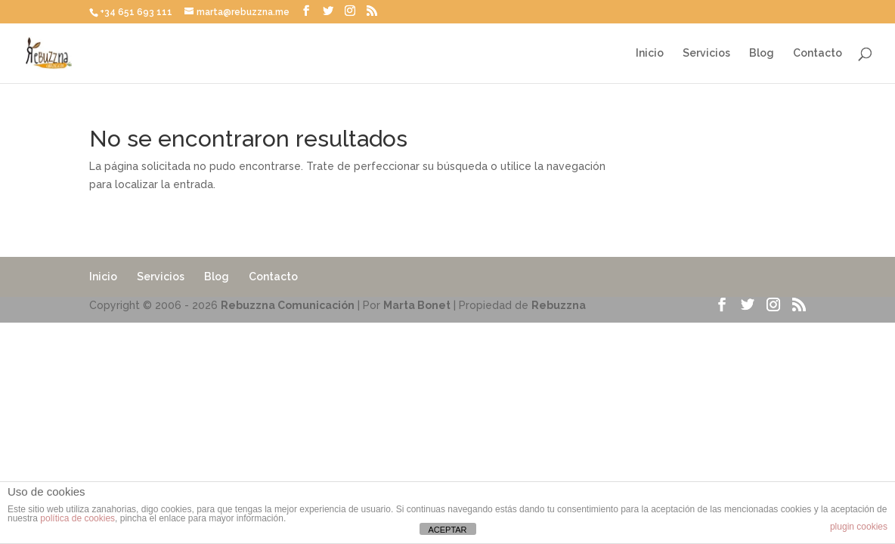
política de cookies (77, 518)
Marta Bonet (417, 305)
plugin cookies (858, 526)
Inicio (650, 53)
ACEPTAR (447, 529)
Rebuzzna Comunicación (288, 305)
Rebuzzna (558, 305)
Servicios (706, 53)
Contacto (817, 53)
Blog (761, 53)
